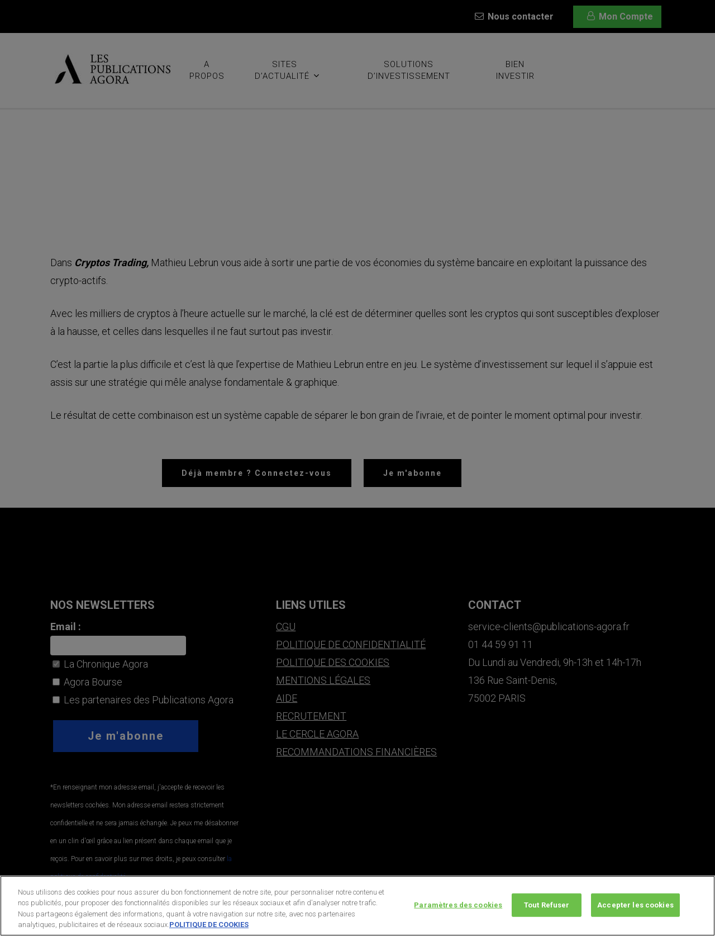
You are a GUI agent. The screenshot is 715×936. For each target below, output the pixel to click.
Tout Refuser (547, 920)
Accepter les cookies (635, 920)
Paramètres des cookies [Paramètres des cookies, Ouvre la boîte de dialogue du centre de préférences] (458, 920)
